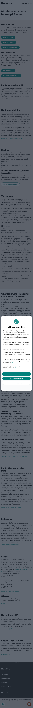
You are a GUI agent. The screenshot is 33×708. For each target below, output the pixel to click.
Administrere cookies (16, 383)
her (12, 362)
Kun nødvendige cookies (16, 378)
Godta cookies (16, 374)
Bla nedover (16, 706)
